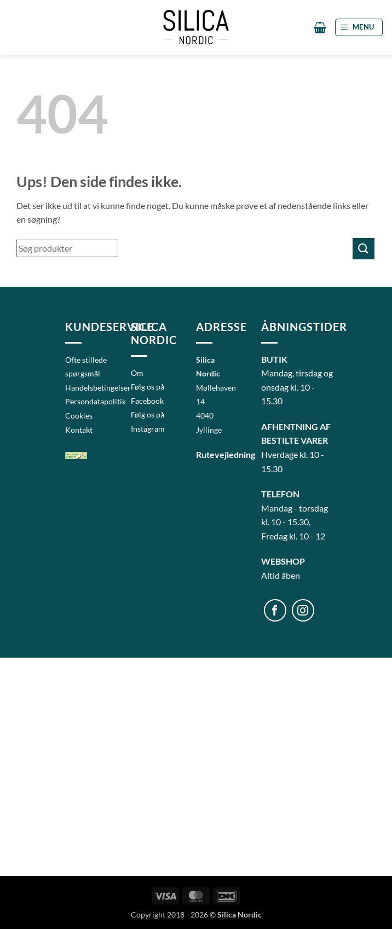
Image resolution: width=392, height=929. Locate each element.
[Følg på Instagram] (303, 610)
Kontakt (79, 429)
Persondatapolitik (95, 401)
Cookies (79, 415)
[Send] (363, 248)
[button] (320, 27)
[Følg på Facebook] (275, 610)
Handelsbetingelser (98, 387)
